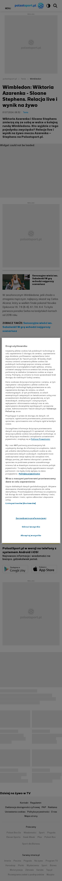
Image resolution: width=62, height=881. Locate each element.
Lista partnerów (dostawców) (20, 503)
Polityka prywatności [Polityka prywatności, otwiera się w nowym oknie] (29, 473)
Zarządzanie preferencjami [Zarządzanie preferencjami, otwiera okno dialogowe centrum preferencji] (31, 518)
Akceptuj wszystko (31, 535)
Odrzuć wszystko (31, 527)
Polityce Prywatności (40, 439)
